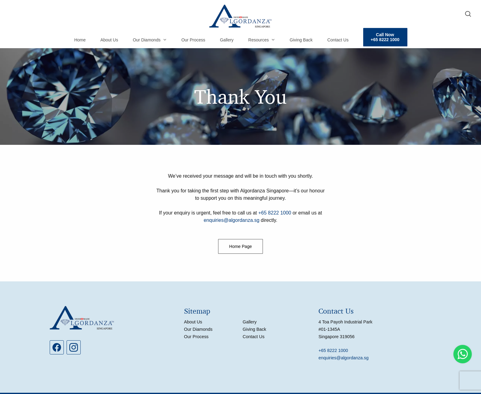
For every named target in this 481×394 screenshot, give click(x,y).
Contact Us (253, 336)
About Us (193, 321)
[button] (240, 246)
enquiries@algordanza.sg (232, 220)
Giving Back (254, 329)
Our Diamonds (198, 329)
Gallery (250, 321)
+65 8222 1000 (274, 212)
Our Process (196, 336)
